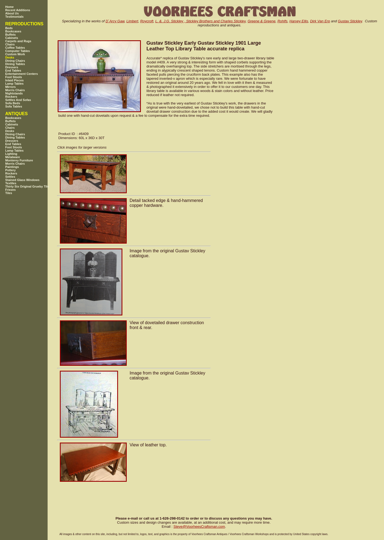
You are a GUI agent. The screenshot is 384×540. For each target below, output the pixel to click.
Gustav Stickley (350, 21)
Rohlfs (282, 21)
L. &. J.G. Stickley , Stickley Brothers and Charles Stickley (200, 21)
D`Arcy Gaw (115, 21)
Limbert (132, 21)
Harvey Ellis (298, 21)
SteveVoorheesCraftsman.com (199, 526)
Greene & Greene (261, 21)
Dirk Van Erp (320, 21)
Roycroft (146, 21)
